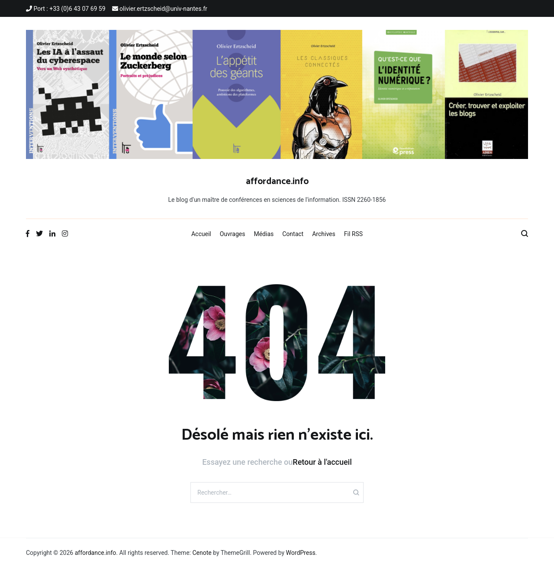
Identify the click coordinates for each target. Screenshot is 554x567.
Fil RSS (353, 233)
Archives (323, 233)
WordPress (301, 552)
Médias (264, 233)
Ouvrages (232, 233)
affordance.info (277, 181)
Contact (292, 233)
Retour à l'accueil (322, 462)
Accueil (201, 233)
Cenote (201, 552)
